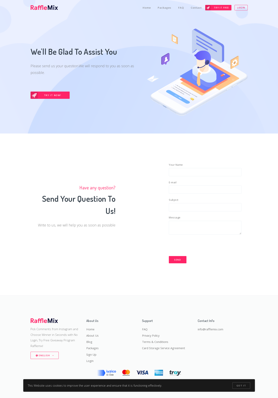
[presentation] (198, 245)
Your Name (176, 164)
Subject (173, 200)
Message (175, 218)
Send (177, 260)
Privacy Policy (151, 335)
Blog (89, 341)
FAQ (181, 7)
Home (146, 7)
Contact (196, 7)
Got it (241, 385)
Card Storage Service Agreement (164, 348)
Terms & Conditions (155, 341)
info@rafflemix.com (211, 329)
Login (241, 7)
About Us (92, 335)
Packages (164, 7)
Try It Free (217, 7)
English (43, 355)
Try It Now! (46, 95)
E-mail (172, 182)
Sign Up (91, 354)
